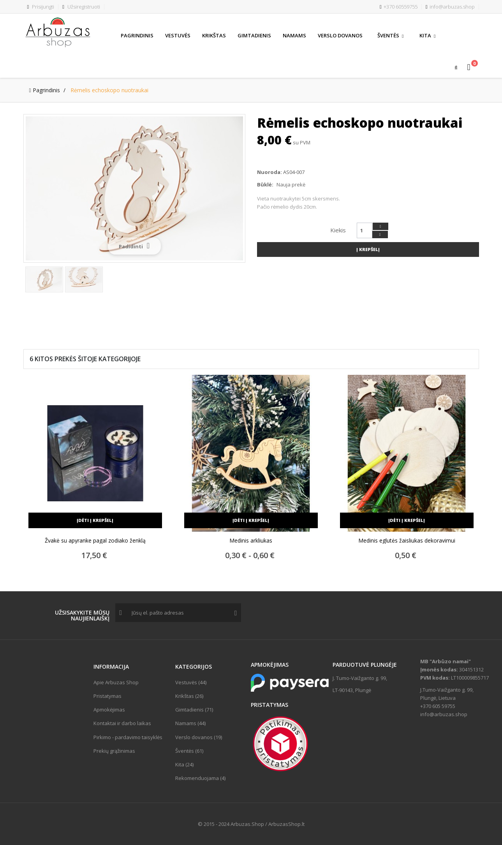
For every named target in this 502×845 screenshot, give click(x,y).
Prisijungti (41, 6)
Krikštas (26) (189, 695)
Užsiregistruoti (81, 6)
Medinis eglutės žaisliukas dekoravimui (406, 541)
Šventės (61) (189, 750)
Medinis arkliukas (250, 541)
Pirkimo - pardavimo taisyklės (127, 737)
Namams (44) (190, 723)
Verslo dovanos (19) (198, 737)
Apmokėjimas (109, 709)
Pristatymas (107, 695)
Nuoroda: (269, 172)
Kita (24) (184, 764)
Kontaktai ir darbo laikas (122, 723)
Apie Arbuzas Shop (116, 682)
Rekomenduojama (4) (200, 778)
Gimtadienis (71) (194, 709)
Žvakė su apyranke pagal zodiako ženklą (95, 541)
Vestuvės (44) (190, 682)
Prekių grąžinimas (114, 750)
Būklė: (265, 184)
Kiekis (338, 230)
